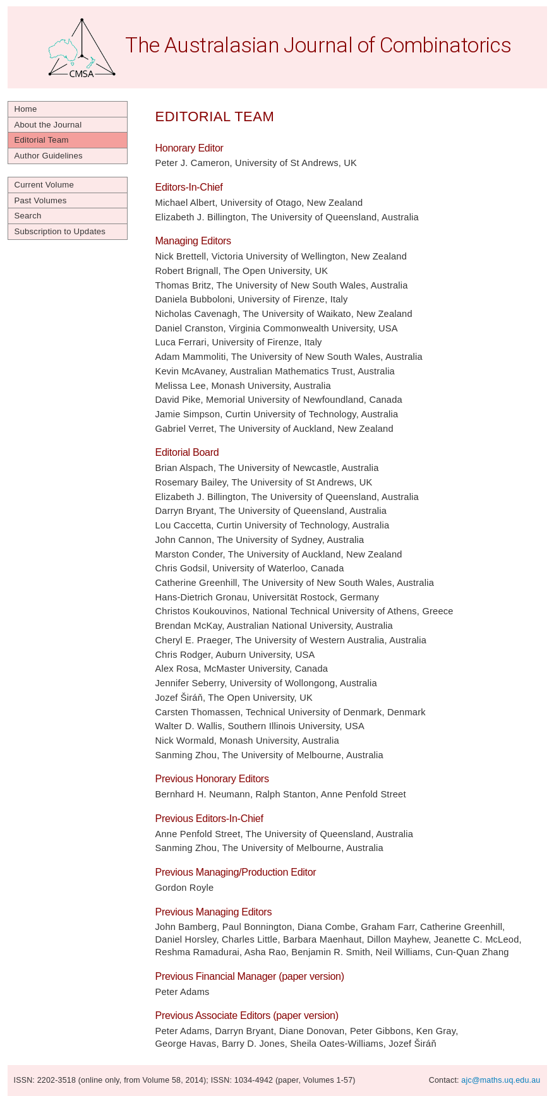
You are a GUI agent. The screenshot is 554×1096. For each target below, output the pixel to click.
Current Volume (44, 184)
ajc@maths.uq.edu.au (500, 1080)
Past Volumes (41, 200)
